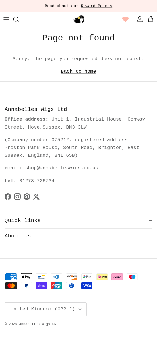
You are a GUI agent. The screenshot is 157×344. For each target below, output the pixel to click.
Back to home (78, 71)
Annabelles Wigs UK (37, 324)
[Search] (19, 19)
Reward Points (96, 6)
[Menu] (6, 19)
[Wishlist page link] (125, 19)
